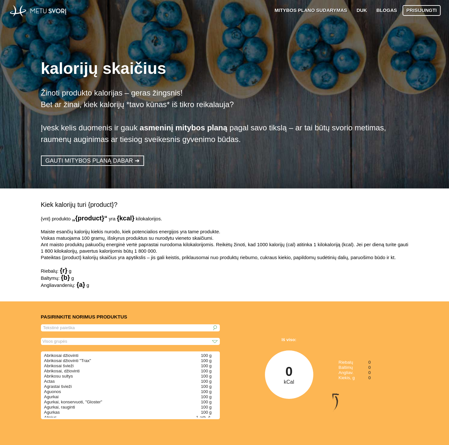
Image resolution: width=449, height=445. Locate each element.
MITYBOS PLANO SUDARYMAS (311, 10)
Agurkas (52, 412)
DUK (361, 10)
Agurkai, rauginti (59, 407)
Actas (49, 381)
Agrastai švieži (58, 386)
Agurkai (51, 396)
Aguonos (52, 391)
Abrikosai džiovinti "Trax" (67, 360)
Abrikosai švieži (59, 365)
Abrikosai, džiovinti (62, 371)
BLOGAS (386, 10)
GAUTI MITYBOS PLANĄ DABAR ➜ (92, 160)
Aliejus (50, 417)
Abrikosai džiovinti (61, 355)
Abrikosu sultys (58, 376)
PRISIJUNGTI (421, 10)
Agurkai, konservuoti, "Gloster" (73, 401)
